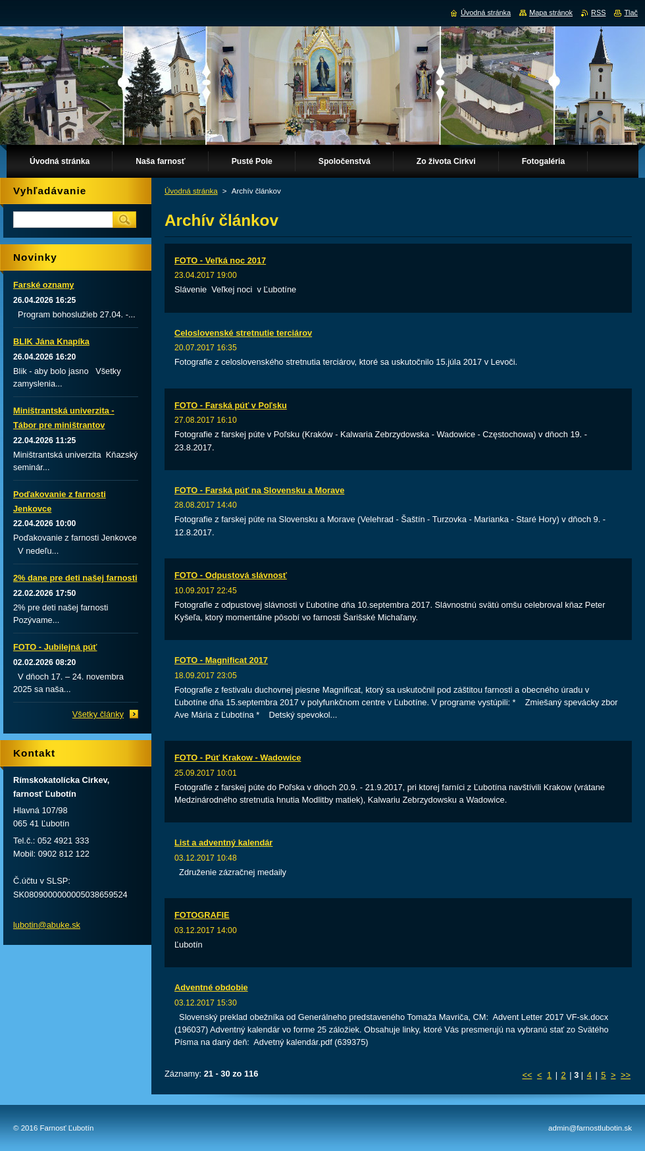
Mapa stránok (551, 12)
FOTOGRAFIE (202, 915)
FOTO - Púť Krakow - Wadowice (237, 758)
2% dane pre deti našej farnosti (75, 578)
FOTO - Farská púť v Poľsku (230, 405)
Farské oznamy (43, 285)
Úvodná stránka (191, 191)
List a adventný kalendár (223, 842)
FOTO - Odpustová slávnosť (230, 575)
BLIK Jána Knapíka (51, 341)
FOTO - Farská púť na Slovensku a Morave (259, 490)
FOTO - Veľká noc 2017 (220, 260)
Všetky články (98, 714)
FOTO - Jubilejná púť (55, 647)
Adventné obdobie (211, 987)
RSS (598, 12)
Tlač (631, 12)
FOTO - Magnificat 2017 (221, 660)
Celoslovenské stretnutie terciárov (243, 333)
